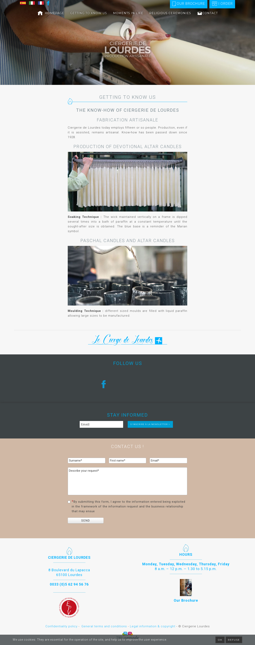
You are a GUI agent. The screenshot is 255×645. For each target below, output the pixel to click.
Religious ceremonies (170, 13)
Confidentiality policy (61, 626)
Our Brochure (188, 3)
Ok (220, 639)
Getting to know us (88, 13)
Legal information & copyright (152, 626)
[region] (127, 42)
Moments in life (128, 13)
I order (222, 3)
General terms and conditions (104, 626)
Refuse (234, 639)
